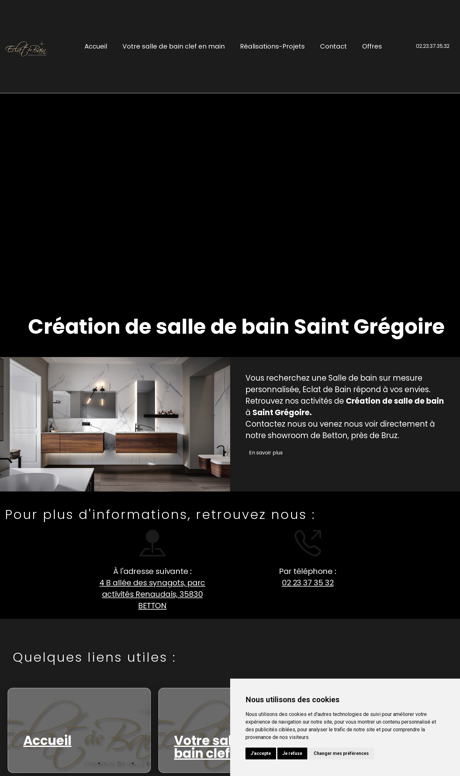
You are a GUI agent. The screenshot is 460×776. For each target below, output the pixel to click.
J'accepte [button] (261, 753)
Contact (333, 46)
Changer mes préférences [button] (341, 753)
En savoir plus (266, 452)
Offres (372, 46)
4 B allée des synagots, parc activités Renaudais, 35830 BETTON (150, 594)
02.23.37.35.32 (432, 46)
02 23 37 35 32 (305, 582)
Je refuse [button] (292, 753)
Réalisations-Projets (272, 46)
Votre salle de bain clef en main (173, 46)
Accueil (95, 46)
